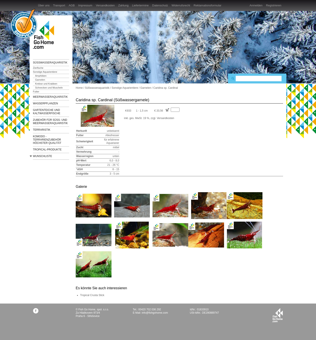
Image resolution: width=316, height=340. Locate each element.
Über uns (44, 5)
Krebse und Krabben (46, 83)
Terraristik (41, 129)
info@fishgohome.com (155, 312)
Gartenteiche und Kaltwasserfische (46, 112)
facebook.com (35, 310)
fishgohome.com (277, 315)
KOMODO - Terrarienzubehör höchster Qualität (47, 140)
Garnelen (40, 79)
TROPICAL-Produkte (47, 149)
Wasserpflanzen (45, 103)
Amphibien (41, 75)
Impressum (85, 5)
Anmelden (256, 5)
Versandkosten (105, 5)
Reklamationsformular (207, 5)
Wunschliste (42, 156)
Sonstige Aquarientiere (45, 72)
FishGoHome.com (45, 35)
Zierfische (38, 68)
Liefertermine (140, 5)
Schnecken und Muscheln (49, 87)
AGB (72, 5)
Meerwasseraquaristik (50, 96)
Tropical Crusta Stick (92, 295)
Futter (36, 91)
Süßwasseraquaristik (50, 62)
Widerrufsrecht (181, 5)
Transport (59, 5)
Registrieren (273, 5)
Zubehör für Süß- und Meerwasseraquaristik (50, 121)
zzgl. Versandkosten (162, 118)
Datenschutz (160, 5)
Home (79, 87)
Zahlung (123, 5)
